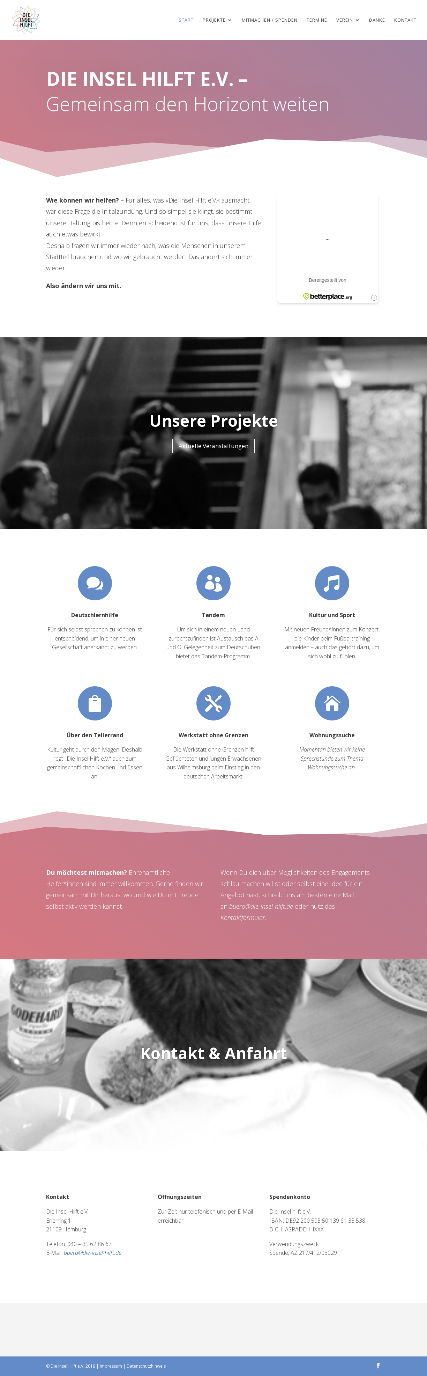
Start (186, 20)
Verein (344, 20)
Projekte (214, 20)
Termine (317, 20)
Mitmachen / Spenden (270, 20)
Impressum (111, 1366)
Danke (377, 20)
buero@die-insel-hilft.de (261, 906)
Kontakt (405, 20)
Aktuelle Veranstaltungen (213, 446)
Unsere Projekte (213, 420)
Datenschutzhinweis (146, 1366)
